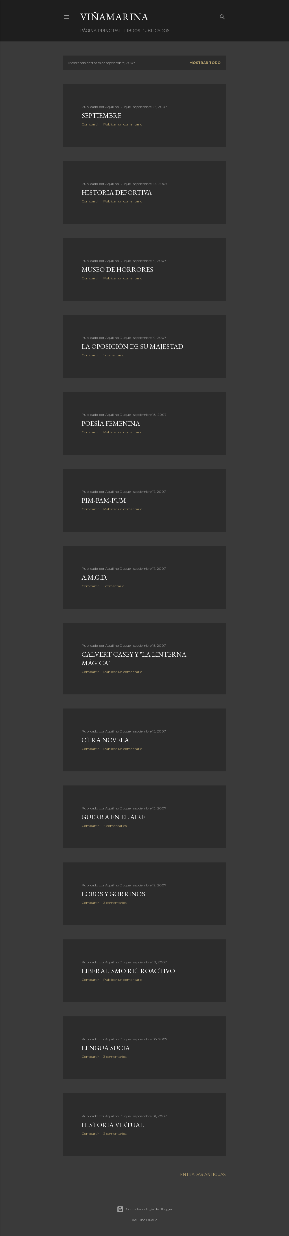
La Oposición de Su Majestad (132, 346)
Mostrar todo (205, 63)
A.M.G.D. (94, 577)
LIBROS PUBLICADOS (147, 30)
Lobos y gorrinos (113, 894)
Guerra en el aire (113, 817)
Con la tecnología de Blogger (144, 1209)
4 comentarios (115, 826)
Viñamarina (114, 16)
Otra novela (105, 740)
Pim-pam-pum (104, 500)
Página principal (100, 30)
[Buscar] (222, 15)
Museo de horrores (117, 269)
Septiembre (101, 115)
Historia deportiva (117, 192)
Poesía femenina (111, 423)
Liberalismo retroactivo (128, 970)
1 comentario (113, 355)
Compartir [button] (90, 124)
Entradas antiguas (203, 1174)
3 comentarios (114, 902)
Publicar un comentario (122, 124)
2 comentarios (114, 1133)
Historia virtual (113, 1124)
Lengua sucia (106, 1047)
